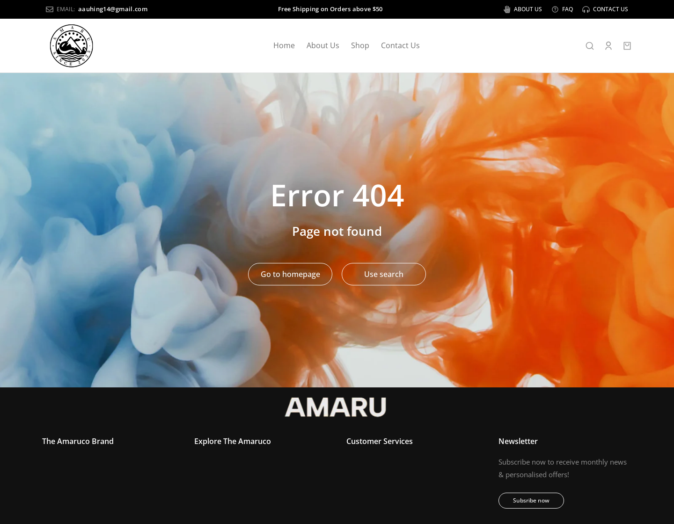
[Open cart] (627, 46)
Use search (383, 274)
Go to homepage (290, 274)
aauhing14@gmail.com (109, 9)
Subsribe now (531, 501)
